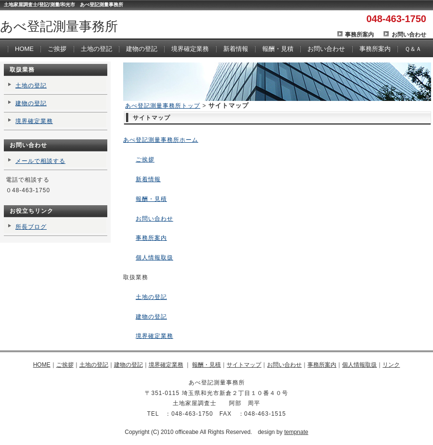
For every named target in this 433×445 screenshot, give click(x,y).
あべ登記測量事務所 (59, 26)
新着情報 (235, 48)
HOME (24, 48)
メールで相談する (40, 161)
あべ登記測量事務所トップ (162, 105)
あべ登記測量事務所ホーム (160, 139)
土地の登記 (96, 48)
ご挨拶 (57, 48)
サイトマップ (244, 364)
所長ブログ (31, 226)
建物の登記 (141, 48)
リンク (391, 364)
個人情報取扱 (154, 257)
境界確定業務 (190, 48)
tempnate (296, 432)
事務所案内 (359, 34)
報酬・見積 (277, 48)
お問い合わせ (409, 34)
